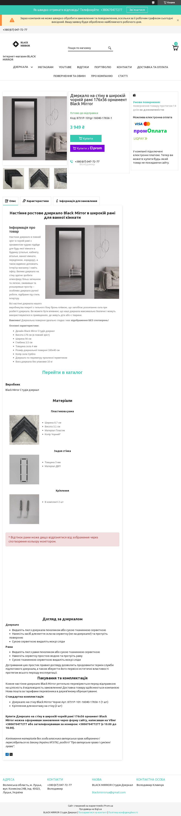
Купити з (89, 148)
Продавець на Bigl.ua (90, 809)
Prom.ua (108, 806)
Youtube (65, 67)
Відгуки (83, 67)
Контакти (124, 67)
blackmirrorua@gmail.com (109, 792)
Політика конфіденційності (123, 812)
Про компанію (102, 75)
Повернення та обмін (69, 75)
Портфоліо (102, 67)
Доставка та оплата (152, 67)
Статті (123, 75)
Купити (88, 138)
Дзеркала (20, 66)
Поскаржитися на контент (92, 812)
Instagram (45, 67)
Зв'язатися (137, 9)
